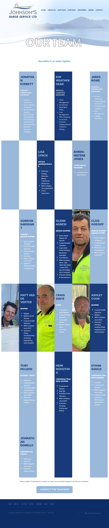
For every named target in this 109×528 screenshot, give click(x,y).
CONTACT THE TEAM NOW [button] (54, 489)
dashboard (51, 512)
